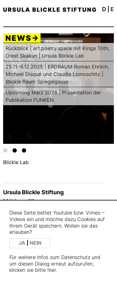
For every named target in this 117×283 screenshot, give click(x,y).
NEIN (35, 243)
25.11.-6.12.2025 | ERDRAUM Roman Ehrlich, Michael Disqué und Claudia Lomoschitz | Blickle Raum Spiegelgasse (57, 74)
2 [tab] (15, 150)
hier (51, 270)
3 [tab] (24, 150)
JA (23, 243)
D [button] (104, 9)
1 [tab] (5, 150)
